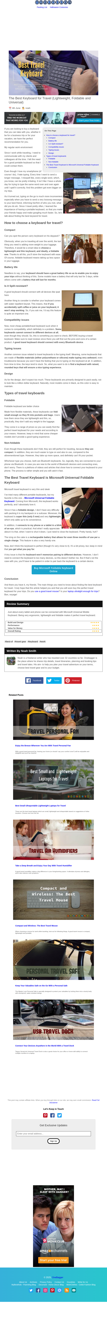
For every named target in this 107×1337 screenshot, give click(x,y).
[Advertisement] (53, 29)
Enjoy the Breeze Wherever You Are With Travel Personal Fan (43, 746)
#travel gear (20, 641)
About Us (23, 1282)
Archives (33, 1282)
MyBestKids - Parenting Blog (23, 1285)
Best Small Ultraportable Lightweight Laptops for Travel (40, 806)
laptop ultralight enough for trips (83, 591)
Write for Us (83, 1282)
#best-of (9, 641)
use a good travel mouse (47, 591)
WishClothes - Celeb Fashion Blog (80, 1285)
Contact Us (59, 1282)
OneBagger (57, 1277)
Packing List (42, 7)
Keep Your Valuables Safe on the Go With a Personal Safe (41, 986)
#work (42, 641)
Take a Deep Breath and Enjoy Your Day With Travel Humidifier (43, 866)
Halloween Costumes (59, 7)
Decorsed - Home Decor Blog (51, 1285)
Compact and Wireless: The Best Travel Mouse (36, 926)
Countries (71, 1282)
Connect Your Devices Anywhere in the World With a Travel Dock (44, 1046)
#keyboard (33, 641)
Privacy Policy (46, 1282)
